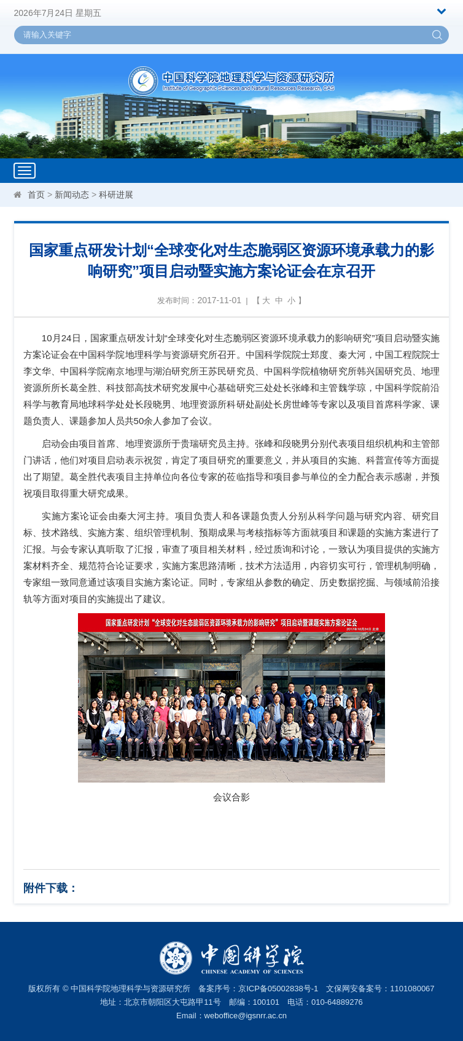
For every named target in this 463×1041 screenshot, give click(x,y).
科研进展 (116, 194)
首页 (36, 194)
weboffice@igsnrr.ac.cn (245, 1015)
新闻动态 (72, 194)
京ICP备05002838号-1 (278, 988)
